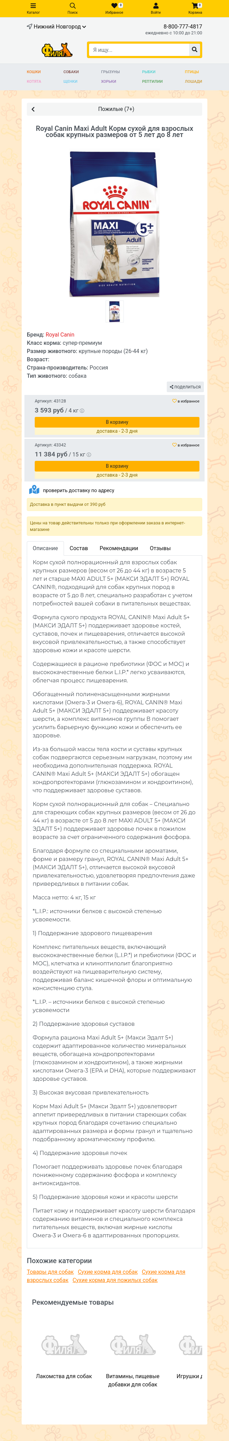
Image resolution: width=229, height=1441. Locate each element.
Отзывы (160, 548)
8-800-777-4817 (183, 26)
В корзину (117, 422)
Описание (45, 548)
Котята (34, 81)
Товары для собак (50, 1272)
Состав (79, 548)
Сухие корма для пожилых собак (115, 1280)
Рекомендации (119, 548)
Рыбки (148, 72)
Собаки (71, 72)
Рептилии (152, 81)
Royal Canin (60, 334)
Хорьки (108, 81)
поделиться (185, 386)
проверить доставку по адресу (78, 490)
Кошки (34, 72)
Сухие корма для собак (108, 1272)
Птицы (192, 72)
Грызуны (110, 72)
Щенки (71, 81)
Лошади (193, 81)
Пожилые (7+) (82, 108)
